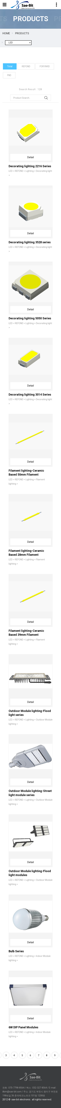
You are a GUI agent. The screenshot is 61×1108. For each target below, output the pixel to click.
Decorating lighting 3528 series (30, 242)
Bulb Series (16, 951)
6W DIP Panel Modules (23, 1027)
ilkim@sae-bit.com (11, 1091)
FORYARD (45, 66)
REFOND (26, 66)
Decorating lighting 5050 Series (30, 318)
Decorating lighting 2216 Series (30, 166)
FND (9, 75)
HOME (6, 33)
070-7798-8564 (16, 1087)
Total (9, 66)
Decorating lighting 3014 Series (30, 394)
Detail (30, 157)
